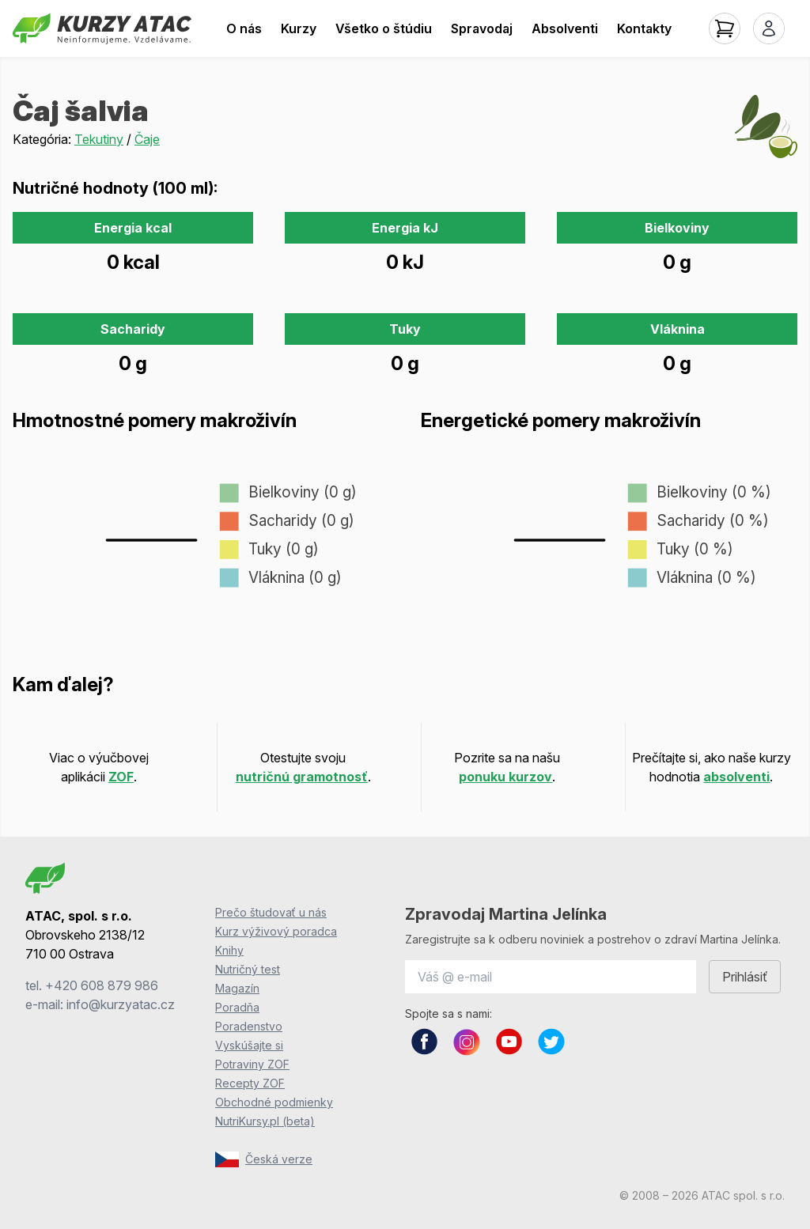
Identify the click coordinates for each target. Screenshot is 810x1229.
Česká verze (263, 1159)
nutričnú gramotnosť (302, 777)
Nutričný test (247, 969)
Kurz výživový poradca (276, 931)
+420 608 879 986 (101, 985)
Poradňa (237, 1007)
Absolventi (565, 28)
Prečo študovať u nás (271, 912)
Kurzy (298, 28)
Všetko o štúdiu (383, 28)
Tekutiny (98, 139)
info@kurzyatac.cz (120, 1004)
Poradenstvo (248, 1026)
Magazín (237, 988)
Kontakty (644, 28)
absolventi (736, 777)
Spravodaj (482, 28)
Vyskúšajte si (249, 1045)
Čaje (147, 139)
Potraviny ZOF (252, 1064)
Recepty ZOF (250, 1083)
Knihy (229, 950)
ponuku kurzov (505, 777)
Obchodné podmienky (274, 1102)
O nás (244, 28)
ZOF (121, 777)
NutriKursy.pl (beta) (265, 1121)
